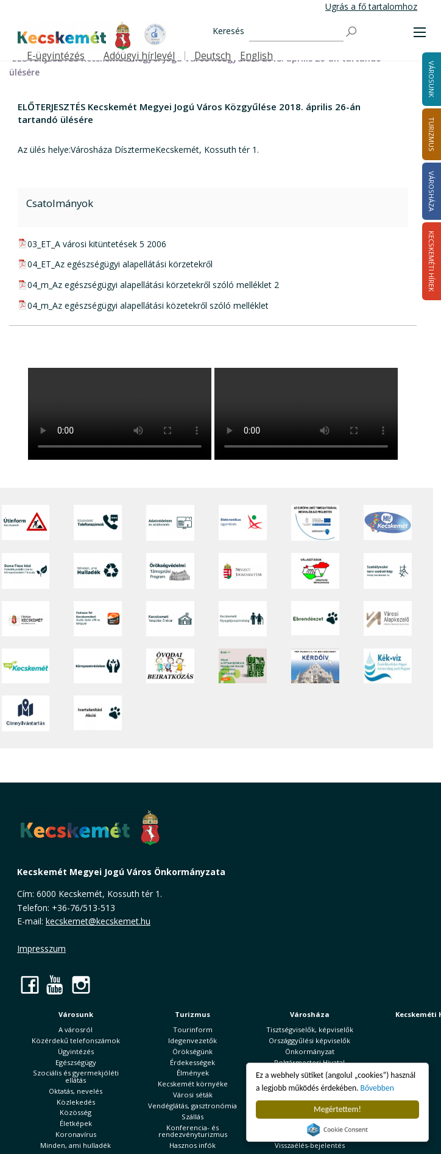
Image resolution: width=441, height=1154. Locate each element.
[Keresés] (296, 32)
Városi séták (193, 1094)
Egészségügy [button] (75, 1062)
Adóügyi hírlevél (139, 55)
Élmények (193, 1072)
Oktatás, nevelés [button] (75, 1091)
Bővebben (377, 1088)
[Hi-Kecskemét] (388, 523)
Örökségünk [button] (192, 1051)
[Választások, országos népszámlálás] (315, 570)
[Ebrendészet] (315, 618)
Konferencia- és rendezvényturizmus (192, 1131)
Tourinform (193, 1029)
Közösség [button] (75, 1112)
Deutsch (212, 55)
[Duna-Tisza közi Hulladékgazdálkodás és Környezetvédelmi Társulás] (26, 570)
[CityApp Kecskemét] (26, 618)
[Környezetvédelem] (98, 666)
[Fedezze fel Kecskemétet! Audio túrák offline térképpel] (98, 618)
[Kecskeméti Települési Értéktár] (170, 618)
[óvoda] (170, 666)
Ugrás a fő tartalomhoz (371, 6)
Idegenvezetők (192, 1040)
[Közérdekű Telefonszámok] (98, 523)
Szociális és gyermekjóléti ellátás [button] (76, 1076)
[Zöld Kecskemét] (26, 666)
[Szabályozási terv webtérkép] (388, 570)
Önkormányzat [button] (309, 1051)
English (256, 55)
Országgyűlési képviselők (309, 1040)
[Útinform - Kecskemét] (26, 523)
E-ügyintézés (56, 55)
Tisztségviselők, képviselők (309, 1029)
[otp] (243, 666)
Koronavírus (75, 1134)
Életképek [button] (76, 1123)
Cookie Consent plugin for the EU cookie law (337, 1129)
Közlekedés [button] (76, 1102)
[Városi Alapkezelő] (388, 618)
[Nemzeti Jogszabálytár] (243, 570)
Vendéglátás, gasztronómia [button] (192, 1105)
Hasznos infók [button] (192, 1145)
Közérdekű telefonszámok (76, 1040)
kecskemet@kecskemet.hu (98, 921)
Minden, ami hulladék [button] (75, 1145)
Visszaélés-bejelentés (310, 1145)
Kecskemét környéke (193, 1083)
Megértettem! (337, 1109)
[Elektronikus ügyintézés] (243, 523)
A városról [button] (75, 1029)
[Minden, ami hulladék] (98, 570)
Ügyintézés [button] (76, 1051)
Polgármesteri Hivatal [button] (309, 1062)
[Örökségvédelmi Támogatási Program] (170, 570)
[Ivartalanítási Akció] (98, 713)
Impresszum (41, 948)
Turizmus (192, 1014)
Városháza (310, 1014)
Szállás (192, 1116)
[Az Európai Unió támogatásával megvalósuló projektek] (315, 523)
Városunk (75, 1014)
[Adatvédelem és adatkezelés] (170, 523)
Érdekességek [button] (192, 1062)
